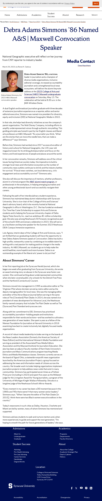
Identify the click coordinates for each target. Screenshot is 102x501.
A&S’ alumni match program (42, 181)
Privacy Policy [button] (69, 3)
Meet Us (17, 434)
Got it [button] (96, 3)
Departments (65, 436)
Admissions (22, 15)
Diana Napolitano (84, 65)
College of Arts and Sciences (47, 472)
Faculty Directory (66, 439)
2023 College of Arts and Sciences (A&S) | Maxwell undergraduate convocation (42, 94)
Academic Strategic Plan (69, 452)
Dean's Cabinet (65, 454)
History (62, 457)
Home (7, 15)
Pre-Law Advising (20, 454)
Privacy (87, 497)
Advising (17, 449)
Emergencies (65, 497)
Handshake (18, 459)
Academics (36, 15)
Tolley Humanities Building (46, 475)
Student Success (51, 15)
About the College (66, 449)
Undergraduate (19, 436)
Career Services (20, 457)
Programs (63, 434)
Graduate (17, 439)
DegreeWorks (19, 461)
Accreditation (42, 497)
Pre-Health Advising (21, 452)
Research (80, 15)
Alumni (65, 15)
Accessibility (18, 497)
